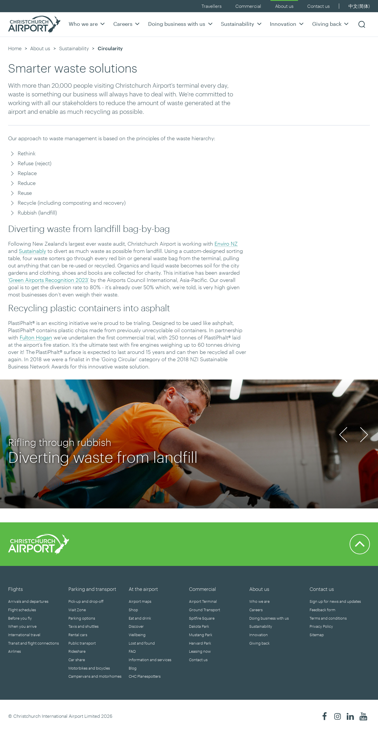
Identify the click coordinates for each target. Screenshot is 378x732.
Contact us (318, 6)
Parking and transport (92, 589)
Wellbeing (137, 634)
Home (14, 48)
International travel (24, 634)
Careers (127, 23)
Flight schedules (22, 609)
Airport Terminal (203, 601)
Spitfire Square (202, 618)
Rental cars (77, 634)
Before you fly (20, 618)
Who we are (87, 23)
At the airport (143, 589)
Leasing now (200, 651)
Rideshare (77, 651)
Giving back (331, 23)
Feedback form (322, 609)
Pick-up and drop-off (85, 601)
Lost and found (142, 643)
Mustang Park (200, 634)
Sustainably (32, 251)
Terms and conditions (328, 618)
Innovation (287, 23)
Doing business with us (181, 23)
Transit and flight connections (33, 643)
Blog (133, 668)
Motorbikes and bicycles (89, 668)
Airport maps (140, 601)
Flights (15, 589)
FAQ (132, 651)
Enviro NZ (226, 243)
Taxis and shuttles (83, 626)
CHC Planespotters (145, 676)
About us (284, 6)
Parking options (81, 618)
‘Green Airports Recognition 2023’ (48, 280)
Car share (76, 659)
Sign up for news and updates (335, 601)
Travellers (211, 6)
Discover (136, 626)
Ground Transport (204, 609)
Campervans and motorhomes (94, 676)
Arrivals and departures (28, 601)
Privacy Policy (321, 626)
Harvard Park (200, 643)
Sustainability (242, 23)
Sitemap (317, 634)
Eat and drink (140, 618)
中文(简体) (359, 6)
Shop (133, 609)
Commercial (248, 6)
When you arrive (22, 626)
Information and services (150, 659)
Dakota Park (199, 626)
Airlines (14, 651)
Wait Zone (77, 609)
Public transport (82, 643)
